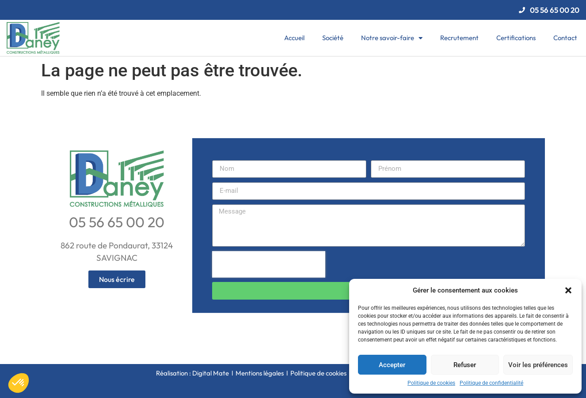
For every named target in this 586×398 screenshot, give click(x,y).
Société (332, 38)
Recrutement (459, 38)
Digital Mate (210, 373)
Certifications (516, 38)
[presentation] (268, 264)
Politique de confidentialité (491, 383)
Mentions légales (260, 373)
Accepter (392, 365)
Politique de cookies (431, 383)
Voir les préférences (538, 365)
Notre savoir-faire (391, 38)
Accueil (294, 38)
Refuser (464, 365)
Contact (565, 38)
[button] (568, 290)
